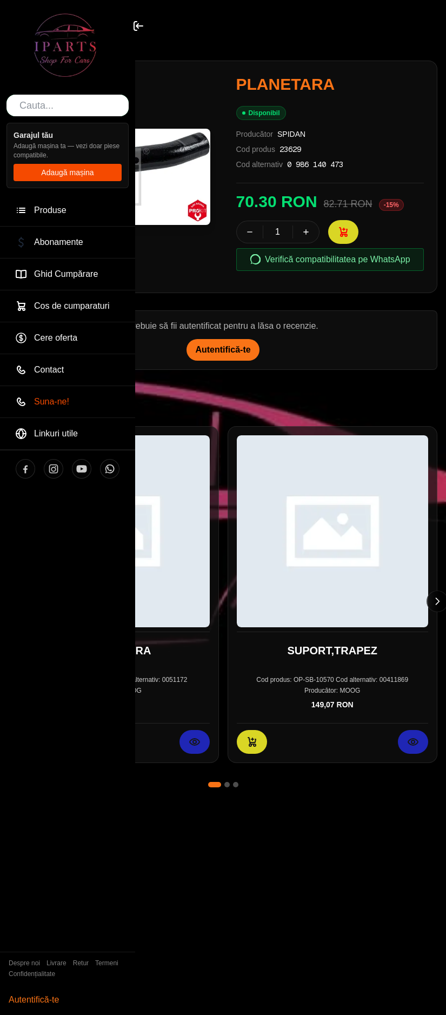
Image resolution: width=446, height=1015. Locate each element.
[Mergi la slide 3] (235, 784)
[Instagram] (53, 469)
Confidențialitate (32, 974)
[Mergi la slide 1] (214, 784)
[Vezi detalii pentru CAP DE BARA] (194, 741)
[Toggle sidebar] (138, 26)
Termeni (106, 963)
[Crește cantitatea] (306, 232)
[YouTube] (81, 469)
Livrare (56, 963)
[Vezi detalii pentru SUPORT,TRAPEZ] (413, 741)
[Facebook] (25, 469)
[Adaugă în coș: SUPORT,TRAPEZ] (252, 741)
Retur (81, 963)
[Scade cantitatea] (249, 232)
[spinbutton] (278, 231)
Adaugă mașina (67, 172)
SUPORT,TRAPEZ (332, 650)
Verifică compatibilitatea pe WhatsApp (330, 259)
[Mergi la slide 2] (227, 784)
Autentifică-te (34, 999)
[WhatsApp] (109, 469)
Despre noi (24, 963)
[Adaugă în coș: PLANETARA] (343, 232)
